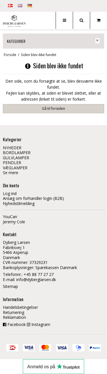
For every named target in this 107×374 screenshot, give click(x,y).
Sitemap (10, 286)
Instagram (40, 324)
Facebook (16, 324)
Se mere (10, 172)
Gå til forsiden (53, 108)
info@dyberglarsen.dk (36, 279)
